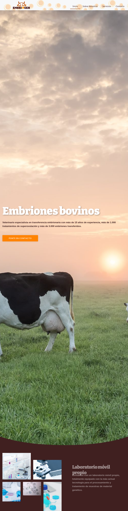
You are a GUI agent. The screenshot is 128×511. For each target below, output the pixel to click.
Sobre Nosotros (90, 6)
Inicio (75, 6)
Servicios (106, 6)
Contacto (120, 6)
